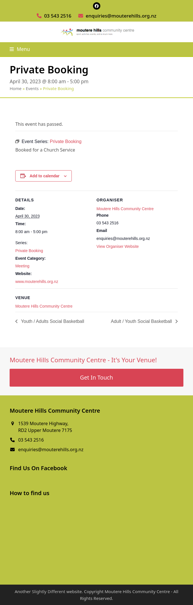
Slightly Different (48, 591)
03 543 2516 (57, 15)
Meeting (22, 266)
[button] (20, 49)
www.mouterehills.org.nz (36, 281)
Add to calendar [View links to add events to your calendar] (45, 176)
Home (15, 88)
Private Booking (29, 250)
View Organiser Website (118, 246)
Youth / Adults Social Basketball (52, 321)
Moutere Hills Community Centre (125, 208)
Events (32, 88)
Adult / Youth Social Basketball (142, 321)
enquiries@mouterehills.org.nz (121, 15)
